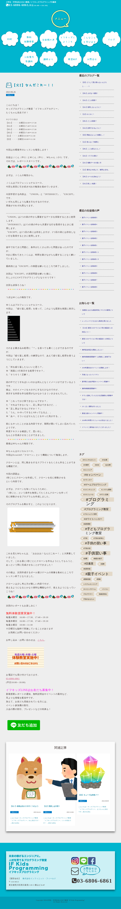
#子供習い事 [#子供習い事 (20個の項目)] (96, 553)
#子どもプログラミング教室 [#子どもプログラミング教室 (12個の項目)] (97, 529)
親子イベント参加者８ (89, 273)
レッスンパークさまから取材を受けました (96, 321)
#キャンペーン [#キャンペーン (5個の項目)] (93, 474)
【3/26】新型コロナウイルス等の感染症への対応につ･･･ (97, 330)
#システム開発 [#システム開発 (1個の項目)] (106, 489)
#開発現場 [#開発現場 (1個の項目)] (86, 579)
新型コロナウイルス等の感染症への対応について (97, 341)
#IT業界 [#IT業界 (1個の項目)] (86, 465)
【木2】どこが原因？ (89, 121)
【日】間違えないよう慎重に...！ (93, 135)
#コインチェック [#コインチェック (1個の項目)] (89, 489)
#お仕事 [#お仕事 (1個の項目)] (108, 465)
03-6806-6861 (17, 5)
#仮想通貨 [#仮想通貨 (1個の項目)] (86, 524)
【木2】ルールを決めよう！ (91, 176)
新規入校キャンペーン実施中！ (93, 413)
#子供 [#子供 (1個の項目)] (85, 538)
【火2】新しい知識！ (89, 183)
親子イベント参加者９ (89, 266)
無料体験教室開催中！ (89, 388)
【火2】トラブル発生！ (90, 156)
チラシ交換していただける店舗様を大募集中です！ (97, 397)
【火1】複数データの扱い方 (91, 163)
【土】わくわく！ (88, 114)
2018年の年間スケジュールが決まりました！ (97, 420)
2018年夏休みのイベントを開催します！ (96, 368)
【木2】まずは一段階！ (90, 93)
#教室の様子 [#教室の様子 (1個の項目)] (97, 558)
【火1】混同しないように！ (91, 107)
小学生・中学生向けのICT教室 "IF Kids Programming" (66, 900)
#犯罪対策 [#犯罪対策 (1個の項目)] (86, 569)
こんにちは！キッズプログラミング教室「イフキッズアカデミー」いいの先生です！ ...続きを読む (57, 820)
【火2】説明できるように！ (91, 128)
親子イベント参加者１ (89, 245)
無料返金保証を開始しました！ (93, 350)
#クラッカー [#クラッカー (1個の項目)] (87, 480)
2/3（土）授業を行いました (91, 406)
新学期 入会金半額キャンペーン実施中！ (96, 381)
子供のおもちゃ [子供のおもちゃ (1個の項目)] (88, 599)
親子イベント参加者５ (89, 217)
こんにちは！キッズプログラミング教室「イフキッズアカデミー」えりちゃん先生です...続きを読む (93, 809)
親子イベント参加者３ (89, 231)
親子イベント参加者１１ (90, 252)
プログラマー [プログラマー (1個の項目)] (88, 594)
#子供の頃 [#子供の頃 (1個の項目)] (86, 548)
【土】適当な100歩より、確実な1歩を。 (96, 170)
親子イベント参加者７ (89, 280)
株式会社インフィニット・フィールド (39, 878)
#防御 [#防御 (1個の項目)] (98, 579)
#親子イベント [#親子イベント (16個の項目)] (97, 574)
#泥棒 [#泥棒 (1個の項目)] (102, 564)
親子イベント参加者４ (89, 224)
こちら (40, 640)
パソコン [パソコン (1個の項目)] (105, 589)
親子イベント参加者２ (89, 238)
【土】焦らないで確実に (90, 142)
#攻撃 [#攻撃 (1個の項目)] (85, 558)
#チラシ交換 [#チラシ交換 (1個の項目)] (104, 494)
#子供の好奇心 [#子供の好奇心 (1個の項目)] (98, 538)
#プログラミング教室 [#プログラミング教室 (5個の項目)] (97, 509)
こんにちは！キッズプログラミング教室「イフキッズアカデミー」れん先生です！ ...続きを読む (25, 820)
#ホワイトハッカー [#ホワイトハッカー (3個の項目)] (93, 519)
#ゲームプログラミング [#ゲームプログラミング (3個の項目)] (95, 484)
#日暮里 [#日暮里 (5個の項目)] (89, 563)
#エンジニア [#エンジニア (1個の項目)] (87, 470)
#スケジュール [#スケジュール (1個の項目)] (88, 494)
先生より (10, 95)
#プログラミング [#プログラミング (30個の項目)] (97, 499)
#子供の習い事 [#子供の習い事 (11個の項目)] (95, 543)
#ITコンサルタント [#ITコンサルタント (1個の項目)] (89, 460)
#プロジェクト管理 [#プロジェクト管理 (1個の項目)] (89, 514)
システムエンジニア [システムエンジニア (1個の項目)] (90, 584)
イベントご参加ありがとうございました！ (96, 427)
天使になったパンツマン (90, 374)
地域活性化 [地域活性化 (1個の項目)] (103, 594)
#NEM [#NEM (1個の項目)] (97, 465)
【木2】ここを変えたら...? (91, 149)
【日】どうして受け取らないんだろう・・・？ (94, 84)
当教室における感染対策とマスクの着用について (97, 312)
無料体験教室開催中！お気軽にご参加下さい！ (96, 359)
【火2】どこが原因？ (89, 100)
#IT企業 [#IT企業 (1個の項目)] (104, 460)
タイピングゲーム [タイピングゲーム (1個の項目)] (89, 589)
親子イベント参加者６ (89, 287)
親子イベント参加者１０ (90, 259)
